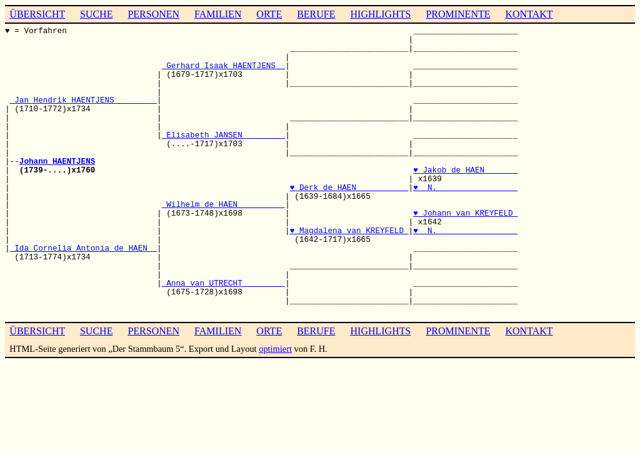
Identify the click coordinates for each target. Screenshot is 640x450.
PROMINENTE (458, 14)
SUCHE (96, 14)
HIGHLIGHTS (381, 14)
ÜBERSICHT (37, 14)
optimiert (275, 349)
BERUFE (316, 14)
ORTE (269, 14)
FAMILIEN (217, 14)
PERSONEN (153, 14)
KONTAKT (528, 14)
